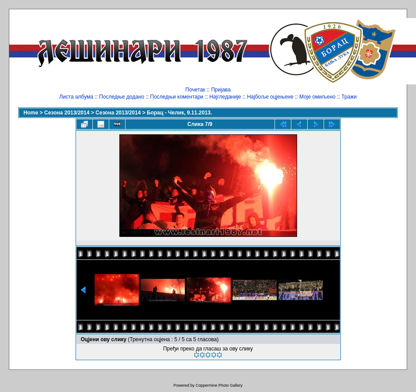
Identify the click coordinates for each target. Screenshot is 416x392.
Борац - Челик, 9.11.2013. (179, 113)
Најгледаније (225, 97)
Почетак (195, 90)
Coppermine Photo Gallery (218, 385)
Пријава (220, 90)
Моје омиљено (317, 97)
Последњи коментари (177, 97)
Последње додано (121, 97)
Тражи (349, 97)
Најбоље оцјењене (270, 97)
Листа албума (76, 97)
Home (30, 113)
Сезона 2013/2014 (66, 113)
